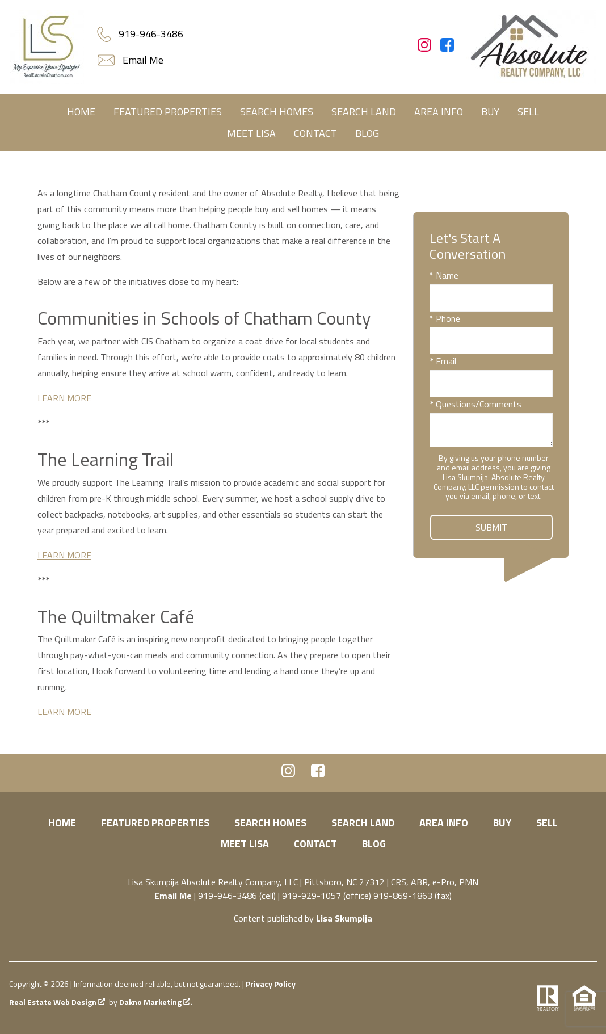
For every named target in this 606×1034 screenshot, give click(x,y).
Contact (315, 133)
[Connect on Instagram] (424, 48)
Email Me (173, 895)
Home (81, 111)
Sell (528, 111)
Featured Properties (167, 111)
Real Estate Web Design (57, 1002)
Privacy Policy (271, 984)
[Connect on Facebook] (447, 48)
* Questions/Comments (475, 404)
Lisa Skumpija (344, 918)
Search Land (363, 111)
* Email (443, 361)
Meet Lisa (251, 133)
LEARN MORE (64, 398)
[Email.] (131, 60)
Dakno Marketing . (155, 1002)
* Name (444, 275)
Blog (367, 133)
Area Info (438, 111)
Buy (490, 111)
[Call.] (139, 34)
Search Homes (276, 111)
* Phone (445, 318)
